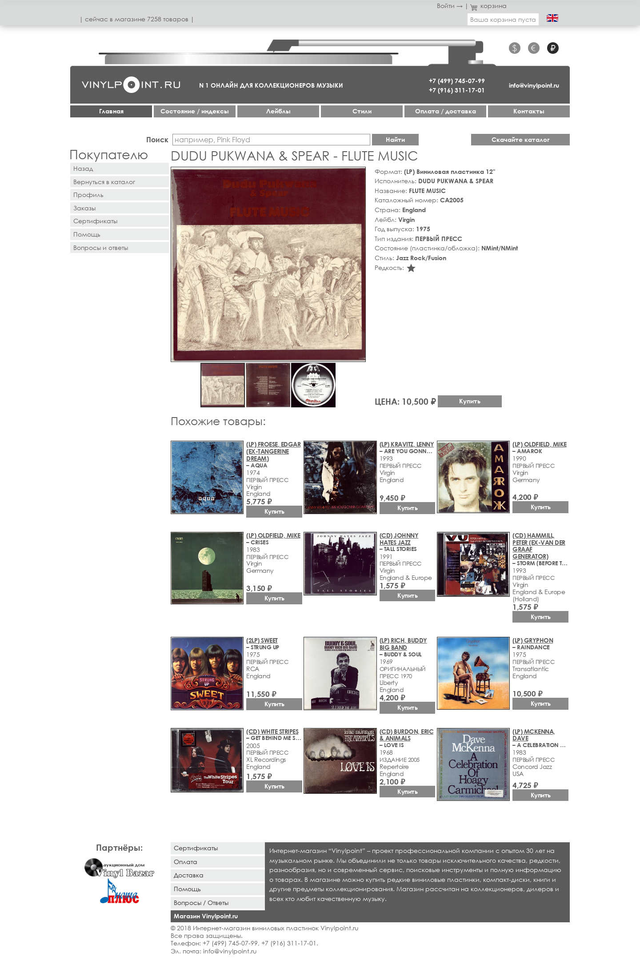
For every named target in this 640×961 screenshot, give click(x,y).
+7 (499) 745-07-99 (457, 80)
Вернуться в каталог (104, 181)
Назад (83, 168)
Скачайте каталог (521, 139)
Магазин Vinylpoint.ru (206, 916)
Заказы (84, 208)
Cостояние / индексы (194, 111)
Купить (469, 401)
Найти (395, 139)
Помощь (86, 234)
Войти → (450, 5)
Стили (362, 111)
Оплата (185, 861)
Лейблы (278, 111)
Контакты (528, 111)
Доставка (189, 875)
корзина (488, 5)
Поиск (157, 139)
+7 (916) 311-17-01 (457, 90)
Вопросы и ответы (100, 247)
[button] (357, 175)
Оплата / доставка (445, 111)
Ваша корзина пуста (503, 19)
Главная (111, 111)
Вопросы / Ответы (201, 902)
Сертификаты (95, 221)
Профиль (88, 194)
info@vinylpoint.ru (534, 85)
